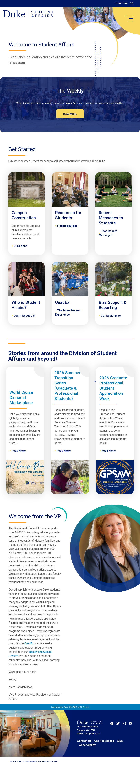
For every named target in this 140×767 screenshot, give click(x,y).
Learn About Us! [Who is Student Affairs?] (24, 315)
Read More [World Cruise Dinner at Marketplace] (19, 450)
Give (120, 740)
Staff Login (121, 3)
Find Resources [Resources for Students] (67, 226)
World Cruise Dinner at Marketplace (21, 397)
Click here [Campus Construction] (20, 246)
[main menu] (129, 18)
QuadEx (29, 643)
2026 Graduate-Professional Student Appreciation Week (113, 388)
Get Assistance (104, 740)
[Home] (28, 14)
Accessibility (87, 745)
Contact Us (84, 740)
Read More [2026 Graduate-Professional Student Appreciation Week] (108, 450)
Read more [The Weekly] (70, 114)
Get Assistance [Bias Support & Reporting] (111, 315)
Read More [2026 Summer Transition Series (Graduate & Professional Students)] (63, 450)
